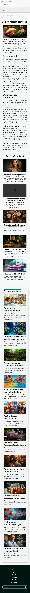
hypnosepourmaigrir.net (10, 78)
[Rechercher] (9, 4)
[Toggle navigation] (4, 10)
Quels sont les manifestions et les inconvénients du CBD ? (15, 250)
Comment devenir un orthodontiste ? (14, 550)
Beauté (14, 575)
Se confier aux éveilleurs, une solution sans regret (15, 226)
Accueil (3, 16)
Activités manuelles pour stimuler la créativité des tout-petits (13, 393)
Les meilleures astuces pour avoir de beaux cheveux (15, 175)
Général (9, 16)
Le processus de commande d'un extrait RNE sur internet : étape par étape (15, 499)
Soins (14, 570)
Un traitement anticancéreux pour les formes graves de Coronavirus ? (14, 525)
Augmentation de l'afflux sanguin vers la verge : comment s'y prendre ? (15, 200)
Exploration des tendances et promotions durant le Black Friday (14, 420)
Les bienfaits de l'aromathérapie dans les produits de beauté (14, 445)
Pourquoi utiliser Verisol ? (15, 274)
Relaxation (14, 580)
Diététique (14, 577)
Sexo (14, 572)
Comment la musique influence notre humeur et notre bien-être (14, 473)
